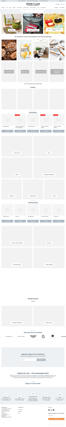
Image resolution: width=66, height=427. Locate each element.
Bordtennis (56, 216)
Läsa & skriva (19, 7)
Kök (7, 7)
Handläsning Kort (31, 126)
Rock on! (49, 243)
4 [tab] (33, 382)
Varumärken (62, 7)
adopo (54, 195)
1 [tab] (31, 382)
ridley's (17, 174)
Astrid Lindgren (49, 264)
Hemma (13, 7)
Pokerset (17, 216)
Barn (10, 7)
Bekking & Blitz (49, 322)
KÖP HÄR (33, 301)
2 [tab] (32, 382)
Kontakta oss (4, 0)
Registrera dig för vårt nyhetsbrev (56, 413)
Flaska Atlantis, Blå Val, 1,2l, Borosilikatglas (20, 127)
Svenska (62, 0)
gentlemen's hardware (49, 174)
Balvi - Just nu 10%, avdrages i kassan (54, 30)
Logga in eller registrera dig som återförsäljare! (33, 83)
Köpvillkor (19, 411)
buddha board (33, 195)
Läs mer (7, 131)
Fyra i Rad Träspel (44, 216)
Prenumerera (41, 359)
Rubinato (12, 195)
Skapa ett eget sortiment (17, 243)
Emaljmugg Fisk (6, 126)
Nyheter (3, 7)
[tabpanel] (7, 123)
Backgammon (31, 216)
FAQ (19, 413)
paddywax (11, 30)
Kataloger (56, 7)
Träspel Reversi (6, 216)
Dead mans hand (17, 264)
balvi (49, 152)
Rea (38, 7)
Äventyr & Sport (33, 7)
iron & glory (17, 152)
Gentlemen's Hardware (33, 30)
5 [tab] (34, 382)
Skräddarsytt (43, 7)
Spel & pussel (26, 7)
